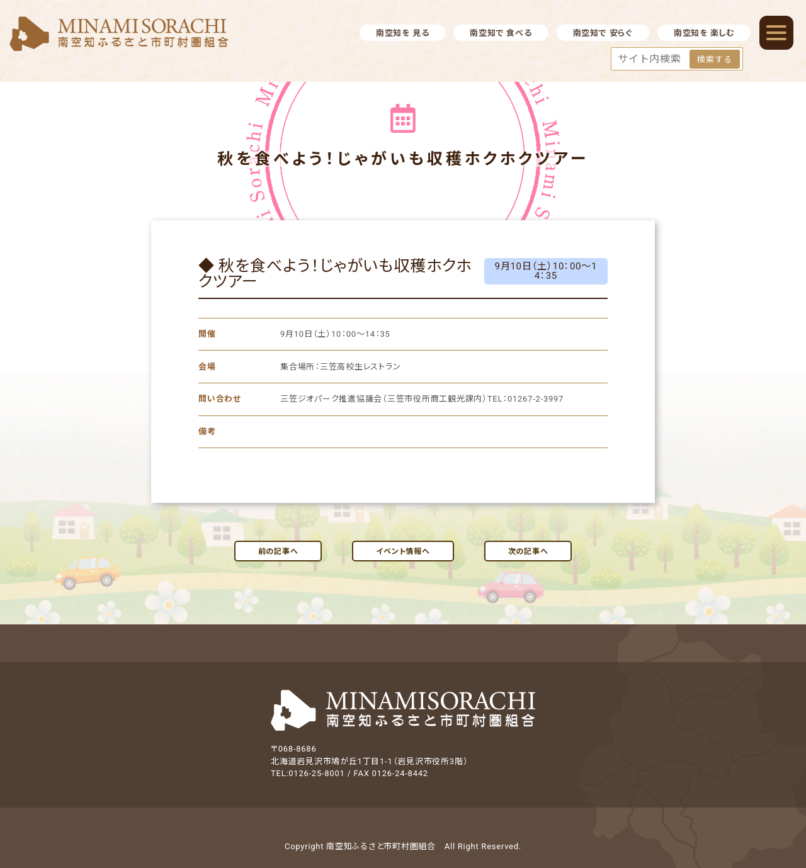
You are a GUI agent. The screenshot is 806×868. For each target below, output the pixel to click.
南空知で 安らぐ (603, 33)
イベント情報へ (402, 551)
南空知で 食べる (500, 33)
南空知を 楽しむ (704, 33)
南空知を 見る (402, 33)
